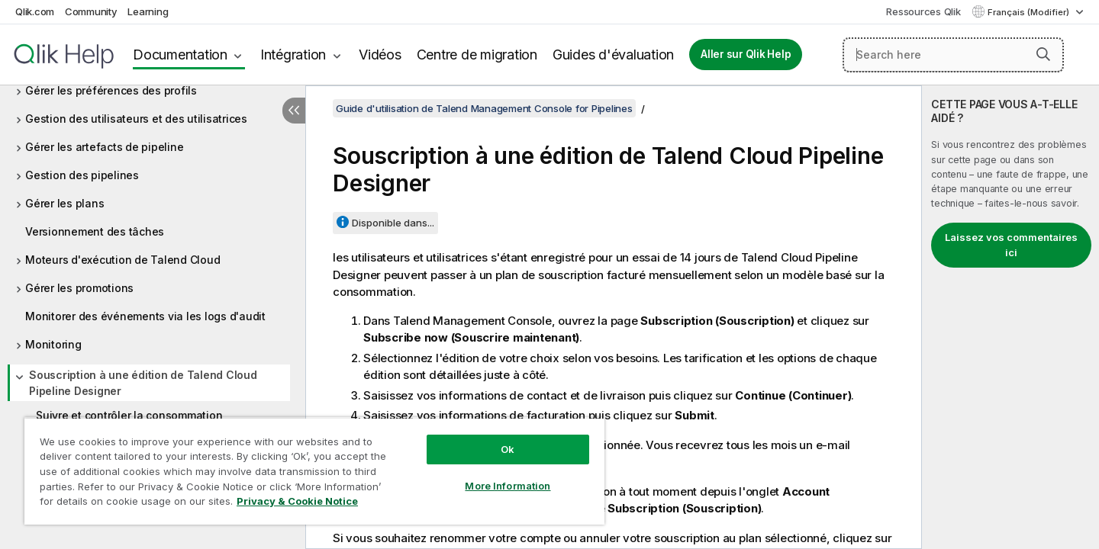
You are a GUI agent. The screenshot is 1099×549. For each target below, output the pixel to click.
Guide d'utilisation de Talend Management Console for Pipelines (484, 108)
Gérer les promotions (79, 287)
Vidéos (380, 55)
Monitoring (53, 344)
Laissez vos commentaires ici (1011, 244)
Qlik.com (34, 11)
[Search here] (953, 55)
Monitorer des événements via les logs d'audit (145, 316)
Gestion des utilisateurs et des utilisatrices (136, 118)
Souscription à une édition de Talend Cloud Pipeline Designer (143, 382)
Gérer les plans (64, 203)
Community (91, 11)
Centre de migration (477, 55)
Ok (507, 449)
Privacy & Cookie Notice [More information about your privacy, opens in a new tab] (297, 501)
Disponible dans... (393, 223)
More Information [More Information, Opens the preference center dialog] (507, 486)
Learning (147, 11)
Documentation (180, 55)
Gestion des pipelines (82, 175)
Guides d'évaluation (613, 55)
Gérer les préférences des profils (111, 90)
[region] (314, 471)
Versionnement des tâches (94, 231)
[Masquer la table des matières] (293, 111)
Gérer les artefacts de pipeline (104, 146)
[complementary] (1010, 317)
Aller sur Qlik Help (746, 54)
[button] (1043, 54)
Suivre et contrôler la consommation (129, 415)
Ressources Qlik (923, 11)
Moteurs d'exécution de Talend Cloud (122, 259)
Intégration (293, 55)
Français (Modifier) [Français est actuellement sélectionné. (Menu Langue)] (1030, 12)
